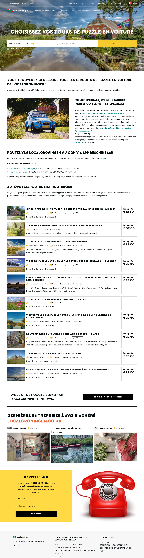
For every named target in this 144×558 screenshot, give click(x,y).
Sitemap (16, 546)
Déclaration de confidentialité (114, 545)
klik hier (103, 158)
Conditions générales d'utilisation (115, 548)
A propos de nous (105, 3)
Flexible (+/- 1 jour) (18, 48)
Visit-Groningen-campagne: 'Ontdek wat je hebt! (103, 113)
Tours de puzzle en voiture (44, 10)
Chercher (130, 43)
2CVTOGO (80, 143)
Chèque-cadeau (83, 10)
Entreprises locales (66, 10)
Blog (83, 3)
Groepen (96, 10)
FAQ (101, 551)
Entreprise (73, 3)
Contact (91, 3)
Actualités (119, 3)
